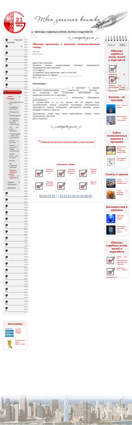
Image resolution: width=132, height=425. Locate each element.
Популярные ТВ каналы (121, 159)
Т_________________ (13, 251)
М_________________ (13, 213)
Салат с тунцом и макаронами (122, 181)
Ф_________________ (13, 264)
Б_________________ (13, 53)
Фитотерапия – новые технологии (122, 118)
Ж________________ (13, 85)
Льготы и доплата (13, 141)
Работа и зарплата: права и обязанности (13, 148)
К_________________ (13, 200)
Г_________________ (13, 66)
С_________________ (13, 245)
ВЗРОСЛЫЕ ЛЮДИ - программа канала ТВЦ (122, 149)
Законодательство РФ (13, 103)
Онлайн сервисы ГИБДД (18, 331)
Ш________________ (13, 290)
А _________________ (13, 47)
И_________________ (13, 194)
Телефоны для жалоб (13, 108)
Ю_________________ (13, 302)
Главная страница (13, 41)
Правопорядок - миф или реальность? (13, 135)
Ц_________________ (13, 277)
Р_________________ (13, 239)
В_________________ (13, 60)
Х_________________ (13, 270)
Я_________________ (13, 309)
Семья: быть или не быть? (13, 156)
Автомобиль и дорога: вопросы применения (13, 121)
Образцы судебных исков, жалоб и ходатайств (13, 174)
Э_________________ (13, 296)
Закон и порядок (14, 98)
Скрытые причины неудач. (120, 217)
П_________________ (13, 232)
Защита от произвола (14, 183)
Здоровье (12, 188)
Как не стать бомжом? (13, 129)
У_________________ (13, 258)
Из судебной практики (13, 165)
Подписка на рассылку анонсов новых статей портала (66, 142)
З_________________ (13, 92)
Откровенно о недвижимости (13, 114)
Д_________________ (13, 73)
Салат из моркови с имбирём (122, 192)
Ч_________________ (13, 283)
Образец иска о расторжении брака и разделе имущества (117, 88)
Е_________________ (13, 79)
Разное (12, 161)
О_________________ (13, 226)
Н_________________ (13, 219)
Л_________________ (13, 207)
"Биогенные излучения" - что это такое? (122, 229)
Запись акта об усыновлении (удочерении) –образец (122, 260)
